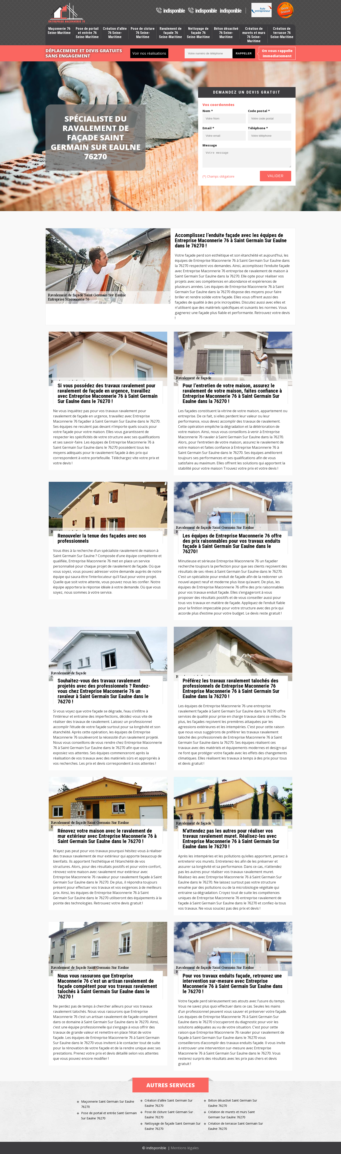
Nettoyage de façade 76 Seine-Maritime (198, 33)
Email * (208, 128)
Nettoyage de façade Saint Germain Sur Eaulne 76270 (173, 1126)
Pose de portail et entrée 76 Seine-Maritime (87, 33)
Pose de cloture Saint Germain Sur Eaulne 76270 (169, 1114)
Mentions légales (185, 1148)
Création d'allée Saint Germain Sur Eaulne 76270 (168, 1103)
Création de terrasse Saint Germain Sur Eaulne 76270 (235, 1126)
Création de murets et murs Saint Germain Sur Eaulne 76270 (231, 1114)
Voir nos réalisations (149, 53)
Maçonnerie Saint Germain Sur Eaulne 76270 (107, 1104)
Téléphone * (258, 128)
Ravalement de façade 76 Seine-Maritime (170, 33)
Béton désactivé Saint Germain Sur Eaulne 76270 (232, 1103)
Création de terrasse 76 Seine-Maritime (281, 33)
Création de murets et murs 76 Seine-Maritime (253, 35)
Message (209, 145)
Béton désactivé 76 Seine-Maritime (226, 33)
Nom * (207, 111)
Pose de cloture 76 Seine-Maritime (143, 33)
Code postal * (259, 111)
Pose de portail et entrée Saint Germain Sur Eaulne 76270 (109, 1115)
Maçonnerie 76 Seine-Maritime (59, 31)
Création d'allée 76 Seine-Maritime (115, 33)
